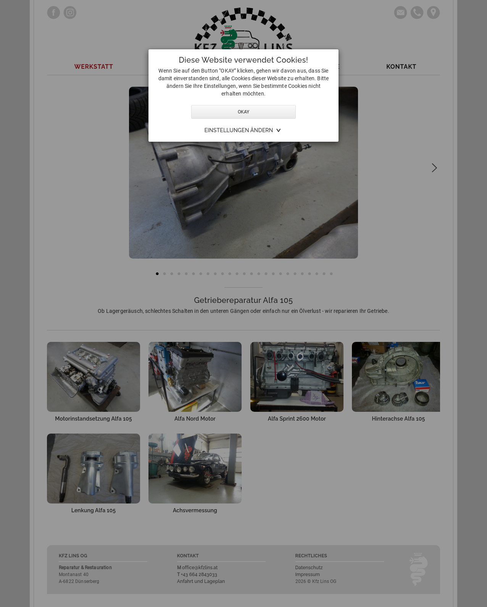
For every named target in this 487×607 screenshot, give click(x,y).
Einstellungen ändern (238, 130)
